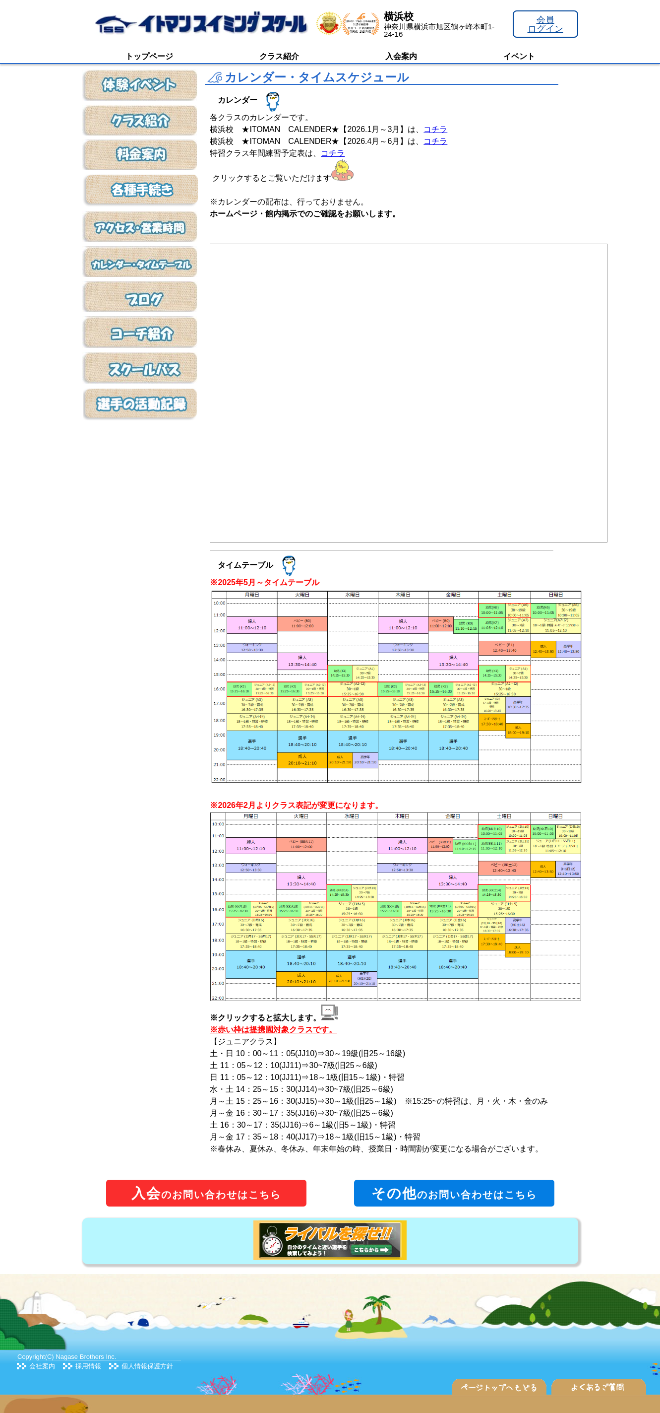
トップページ (149, 56)
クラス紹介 (279, 56)
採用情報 (88, 1366)
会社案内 (42, 1366)
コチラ (435, 129)
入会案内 (401, 56)
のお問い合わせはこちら (206, 1193)
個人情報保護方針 (147, 1366)
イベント (519, 56)
